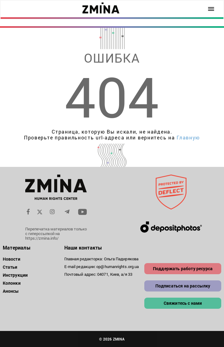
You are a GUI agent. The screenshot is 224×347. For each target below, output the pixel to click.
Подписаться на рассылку (182, 286)
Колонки (12, 283)
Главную (188, 137)
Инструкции (15, 275)
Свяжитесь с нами (183, 303)
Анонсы (11, 291)
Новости (11, 259)
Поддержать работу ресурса (183, 268)
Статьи (10, 267)
